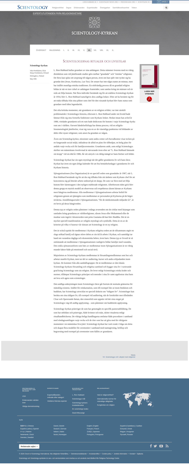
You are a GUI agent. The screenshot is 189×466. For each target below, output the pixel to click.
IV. (79, 50)
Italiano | (59, 432)
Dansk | (59, 426)
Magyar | (127, 432)
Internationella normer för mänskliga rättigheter (106, 400)
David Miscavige (78, 413)
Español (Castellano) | (131, 426)
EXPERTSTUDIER (53, 388)
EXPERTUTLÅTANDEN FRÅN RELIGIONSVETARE (57, 13)
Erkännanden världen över (30, 401)
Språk (21, 420)
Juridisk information (120, 454)
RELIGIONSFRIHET (103, 388)
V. (84, 50)
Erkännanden (79, 8)
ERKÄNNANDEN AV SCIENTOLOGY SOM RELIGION (28, 390)
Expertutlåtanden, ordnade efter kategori (55, 396)
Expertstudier (92, 8)
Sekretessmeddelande (79, 454)
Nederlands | (27, 434)
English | (93, 426)
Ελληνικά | (126, 429)
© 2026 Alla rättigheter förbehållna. (44, 454)
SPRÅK (161, 2)
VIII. (101, 50)
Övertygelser (105, 8)
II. (68, 50)
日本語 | (93, 432)
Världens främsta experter (57, 401)
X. (113, 50)
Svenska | (27, 437)
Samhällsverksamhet (121, 8)
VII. (95, 50)
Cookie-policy (106, 454)
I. (63, 50)
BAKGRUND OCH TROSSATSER (77, 389)
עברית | (25, 432)
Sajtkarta (140, 454)
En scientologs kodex (80, 409)
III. (73, 50)
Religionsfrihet (58, 8)
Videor (134, 8)
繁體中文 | (27, 426)
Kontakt (132, 454)
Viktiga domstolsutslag (30, 406)
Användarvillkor (94, 454)
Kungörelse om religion (106, 405)
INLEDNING (54, 50)
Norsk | (60, 434)
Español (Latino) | (29, 429)
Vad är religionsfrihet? (105, 395)
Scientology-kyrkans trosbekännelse (79, 404)
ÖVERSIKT (41, 50)
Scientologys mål (78, 399)
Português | (95, 434)
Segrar (68, 8)
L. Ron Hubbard (78, 395)
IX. (107, 50)
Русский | (126, 434)
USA (24, 396)
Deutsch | (60, 429)
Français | (93, 429)
